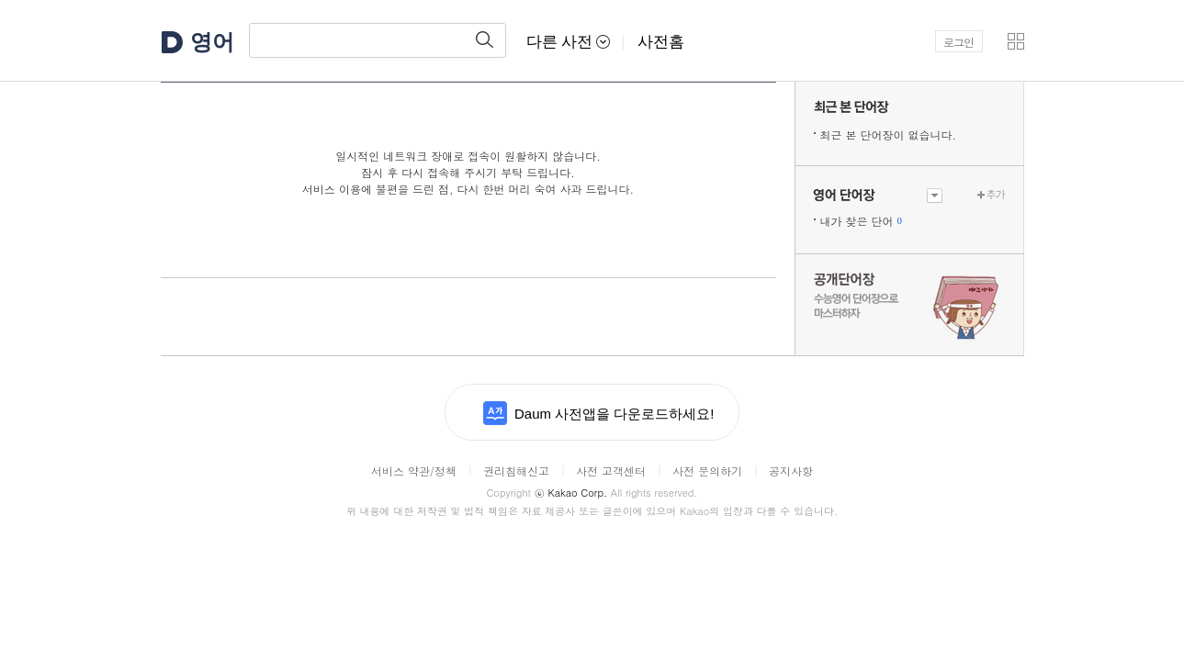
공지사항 (791, 470)
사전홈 (660, 41)
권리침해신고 (516, 470)
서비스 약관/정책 (414, 470)
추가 (996, 194)
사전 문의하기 (707, 470)
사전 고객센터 (611, 470)
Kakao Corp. (571, 492)
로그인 (958, 42)
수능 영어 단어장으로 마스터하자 (909, 304)
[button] (1016, 41)
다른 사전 (568, 41)
